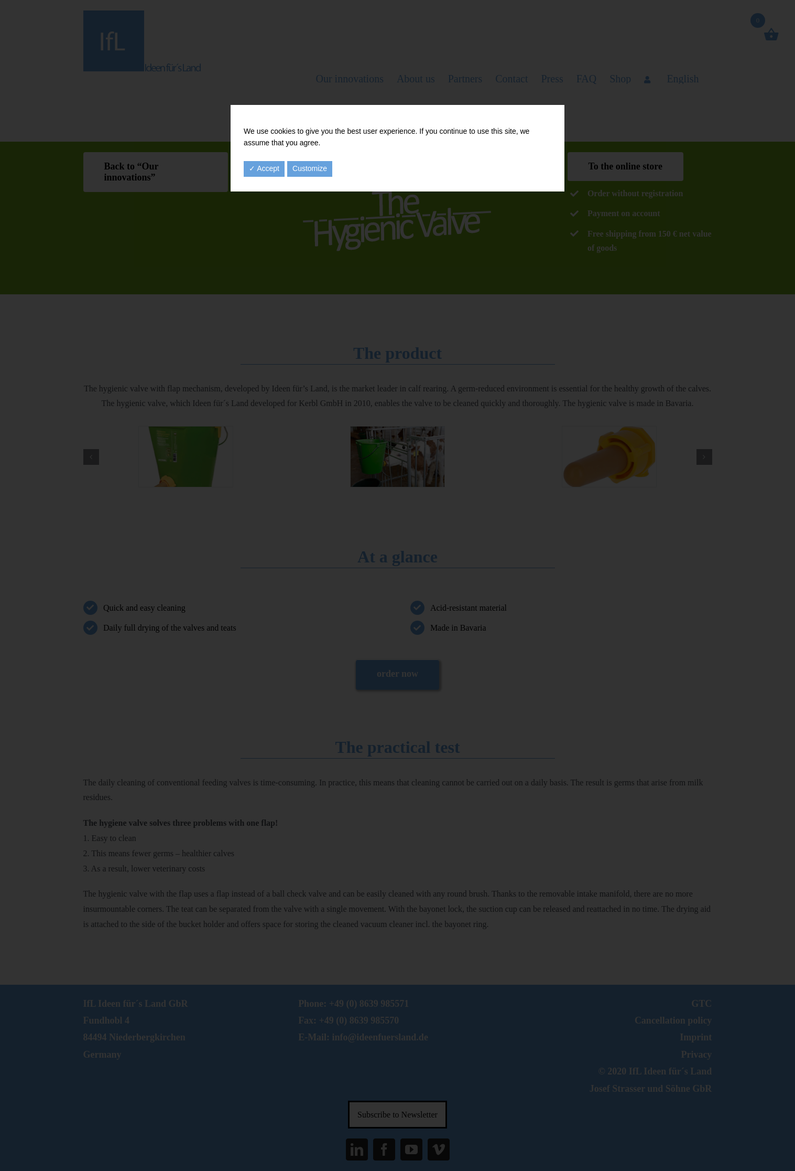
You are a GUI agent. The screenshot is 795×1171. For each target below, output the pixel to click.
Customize (309, 168)
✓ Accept (264, 168)
